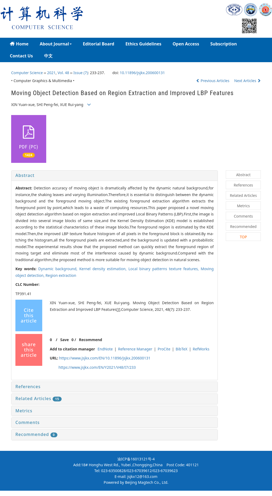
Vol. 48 (63, 72)
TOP (243, 236)
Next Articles (247, 80)
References (28, 386)
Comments (27, 422)
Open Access (186, 44)
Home (19, 44)
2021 (51, 72)
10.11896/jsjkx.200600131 (142, 72)
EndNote (105, 348)
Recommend (90, 339)
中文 (48, 56)
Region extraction (60, 275)
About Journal (55, 44)
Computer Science (27, 72)
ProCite (164, 348)
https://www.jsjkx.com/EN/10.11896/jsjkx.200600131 (105, 358)
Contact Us (21, 56)
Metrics (23, 411)
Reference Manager (135, 348)
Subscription (223, 44)
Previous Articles (213, 80)
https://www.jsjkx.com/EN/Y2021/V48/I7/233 (97, 367)
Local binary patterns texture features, (165, 268)
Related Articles (38, 398)
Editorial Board (98, 44)
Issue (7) (80, 72)
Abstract (25, 175)
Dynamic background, (58, 268)
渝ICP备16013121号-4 (136, 458)
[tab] (114, 176)
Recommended (36, 434)
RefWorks (201, 348)
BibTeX (181, 348)
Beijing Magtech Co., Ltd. (146, 482)
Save (64, 339)
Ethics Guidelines (143, 44)
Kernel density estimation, (103, 268)
